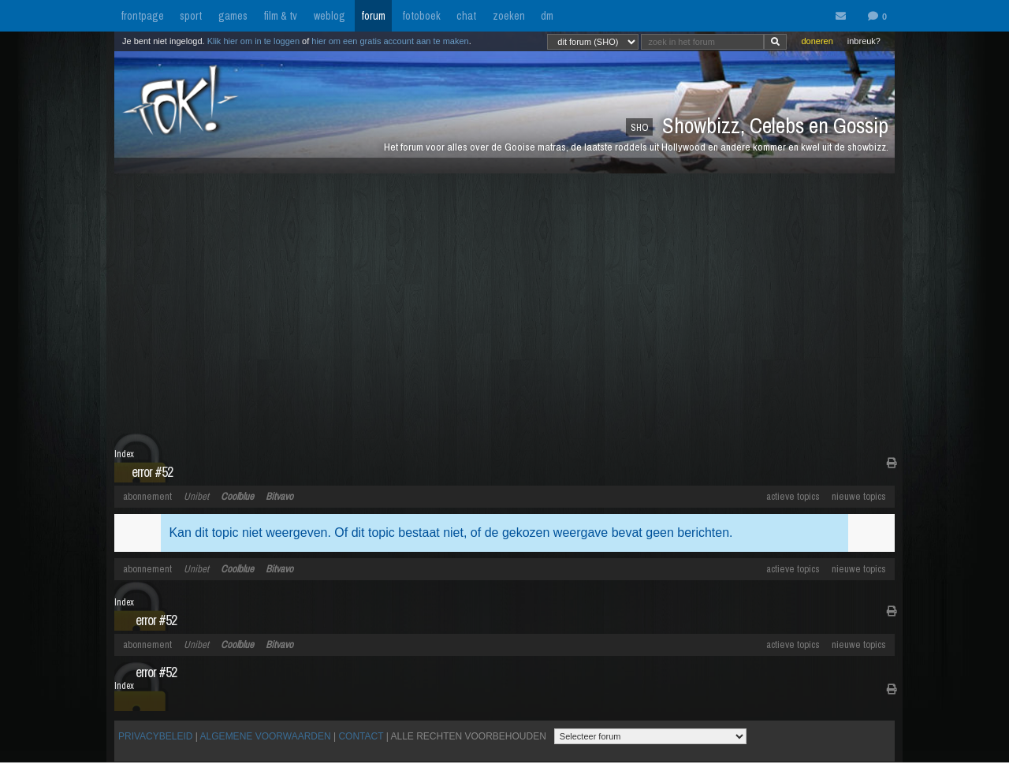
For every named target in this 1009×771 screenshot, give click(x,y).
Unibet (196, 496)
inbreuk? (864, 41)
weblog (329, 16)
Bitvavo (279, 496)
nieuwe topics (859, 496)
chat (466, 16)
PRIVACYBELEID (155, 736)
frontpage (142, 16)
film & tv (280, 16)
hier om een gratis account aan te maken (389, 41)
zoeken (509, 16)
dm (547, 16)
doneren (816, 41)
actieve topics (793, 496)
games (233, 16)
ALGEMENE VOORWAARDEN (265, 736)
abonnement (147, 496)
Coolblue (237, 496)
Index (124, 454)
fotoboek (421, 16)
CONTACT (360, 736)
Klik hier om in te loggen (253, 41)
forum (373, 16)
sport (191, 16)
